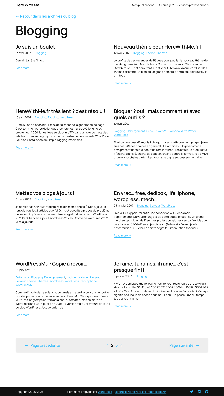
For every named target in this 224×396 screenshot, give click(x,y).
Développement (54, 277)
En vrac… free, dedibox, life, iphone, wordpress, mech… (154, 196)
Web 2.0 (163, 131)
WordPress (67, 117)
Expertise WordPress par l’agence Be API (140, 392)
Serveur (151, 131)
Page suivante (184, 345)
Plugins (94, 277)
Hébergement (136, 131)
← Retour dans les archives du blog (46, 16)
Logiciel (72, 277)
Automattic (23, 277)
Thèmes (161, 53)
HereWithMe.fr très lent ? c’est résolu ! (60, 111)
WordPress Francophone (81, 281)
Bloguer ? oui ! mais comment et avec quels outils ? (157, 114)
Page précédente (42, 345)
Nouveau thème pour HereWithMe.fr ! (158, 47)
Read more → (24, 68)
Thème (150, 53)
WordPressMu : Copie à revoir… (51, 264)
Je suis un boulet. (36, 47)
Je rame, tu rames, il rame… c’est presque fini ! (151, 267)
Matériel (83, 277)
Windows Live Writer (183, 131)
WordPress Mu (25, 285)
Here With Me (27, 4)
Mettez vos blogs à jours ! (45, 193)
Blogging (40, 53)
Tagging (53, 117)
